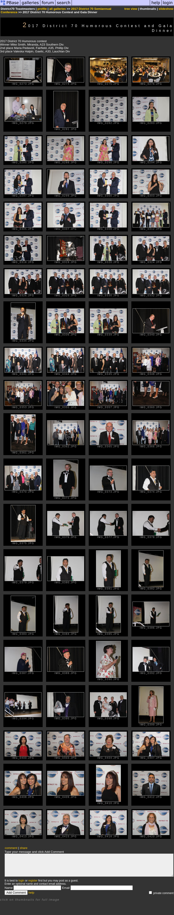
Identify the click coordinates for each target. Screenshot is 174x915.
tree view (130, 8)
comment (11, 848)
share (23, 848)
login (21, 880)
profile (42, 8)
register (32, 880)
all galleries (57, 8)
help (31, 892)
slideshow (166, 8)
